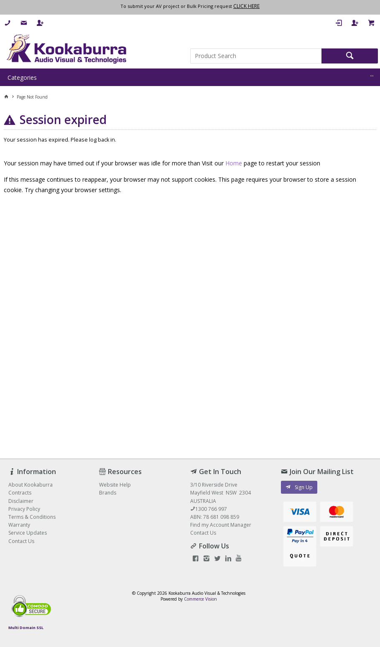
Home (233, 163)
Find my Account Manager (220, 524)
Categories (22, 77)
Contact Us (203, 532)
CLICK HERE (246, 6)
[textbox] (256, 55)
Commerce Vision (200, 599)
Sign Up (304, 487)
